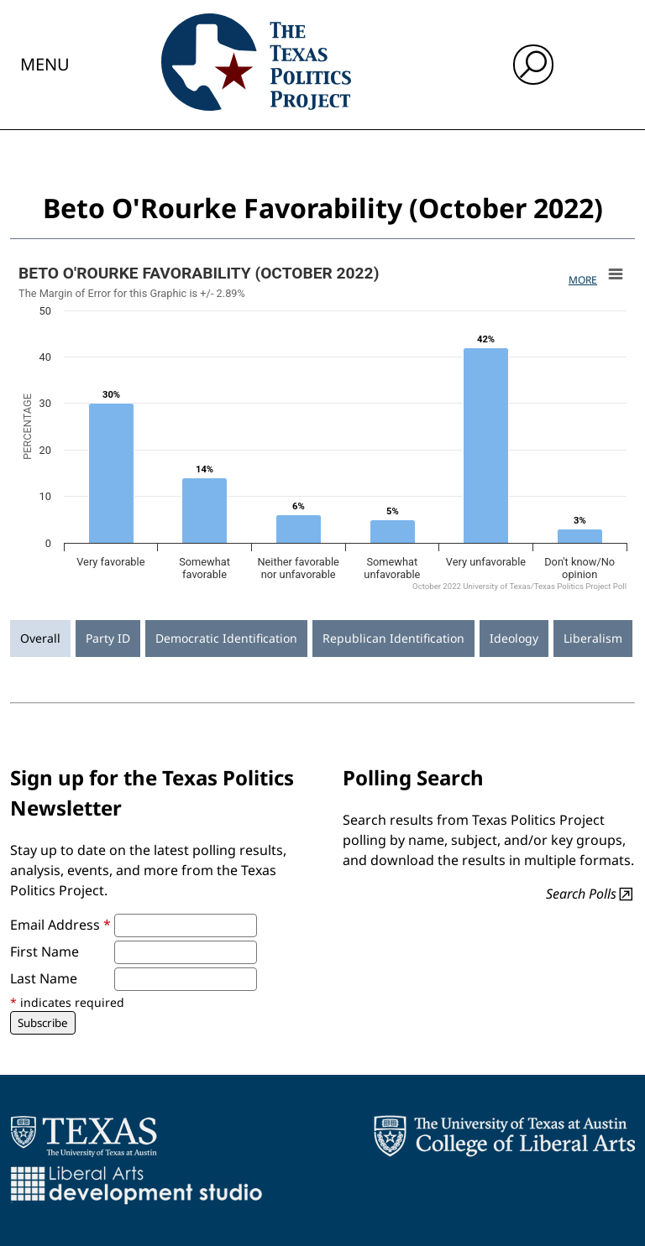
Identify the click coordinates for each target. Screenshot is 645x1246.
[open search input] (533, 64)
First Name (44, 951)
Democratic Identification (226, 638)
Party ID (108, 638)
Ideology (514, 638)
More (583, 280)
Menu (45, 64)
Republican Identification (393, 638)
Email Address (60, 924)
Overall (40, 638)
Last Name (43, 978)
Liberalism (593, 638)
